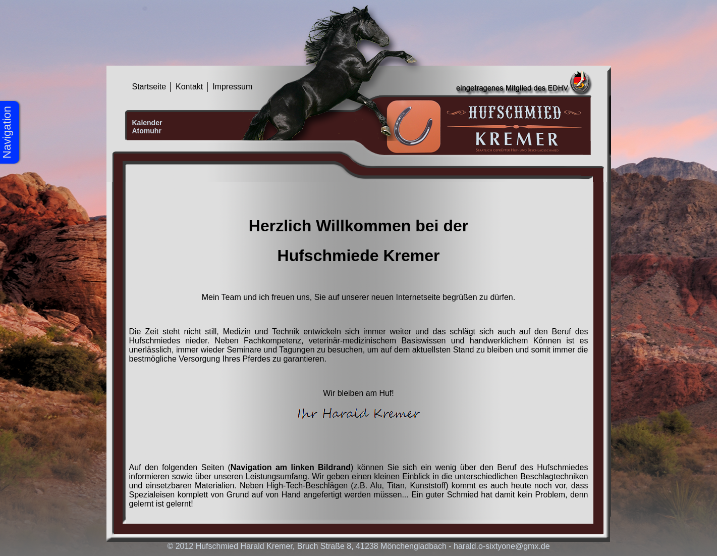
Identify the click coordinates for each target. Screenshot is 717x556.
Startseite (149, 86)
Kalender (147, 123)
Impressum (232, 86)
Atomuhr (146, 131)
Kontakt (189, 86)
